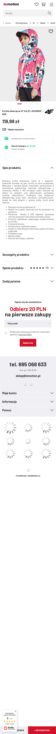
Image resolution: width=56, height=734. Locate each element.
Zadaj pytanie (11, 281)
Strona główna (21, 23)
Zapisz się (28, 342)
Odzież (42, 23)
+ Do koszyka (42, 730)
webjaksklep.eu (34, 476)
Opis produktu (11, 168)
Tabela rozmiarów (16, 129)
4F (34, 23)
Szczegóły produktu (15, 254)
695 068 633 (32, 364)
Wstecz (8, 23)
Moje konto (9, 393)
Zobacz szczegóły (18, 149)
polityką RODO (25, 334)
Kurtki (52, 23)
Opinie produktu (25, 268)
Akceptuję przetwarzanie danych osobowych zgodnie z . (27, 333)
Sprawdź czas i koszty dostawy (23, 138)
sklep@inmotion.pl (28, 376)
